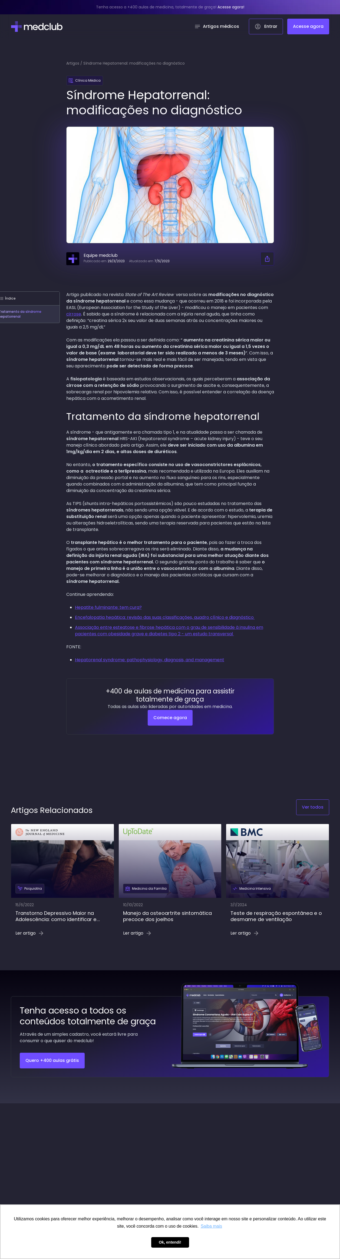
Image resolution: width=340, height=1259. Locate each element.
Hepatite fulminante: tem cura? (108, 607)
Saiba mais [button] (211, 1226)
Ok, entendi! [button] (170, 1242)
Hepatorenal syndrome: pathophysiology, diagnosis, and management (149, 660)
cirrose (73, 314)
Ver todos (313, 807)
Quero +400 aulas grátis (52, 1060)
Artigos (72, 63)
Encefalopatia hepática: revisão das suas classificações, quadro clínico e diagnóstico (165, 617)
